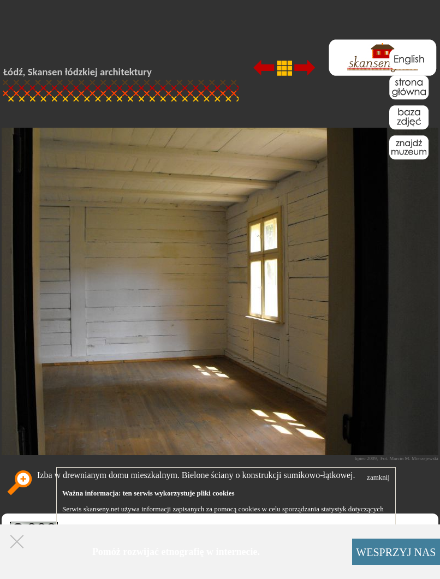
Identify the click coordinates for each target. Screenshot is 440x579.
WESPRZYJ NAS (396, 552)
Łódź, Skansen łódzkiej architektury (77, 71)
